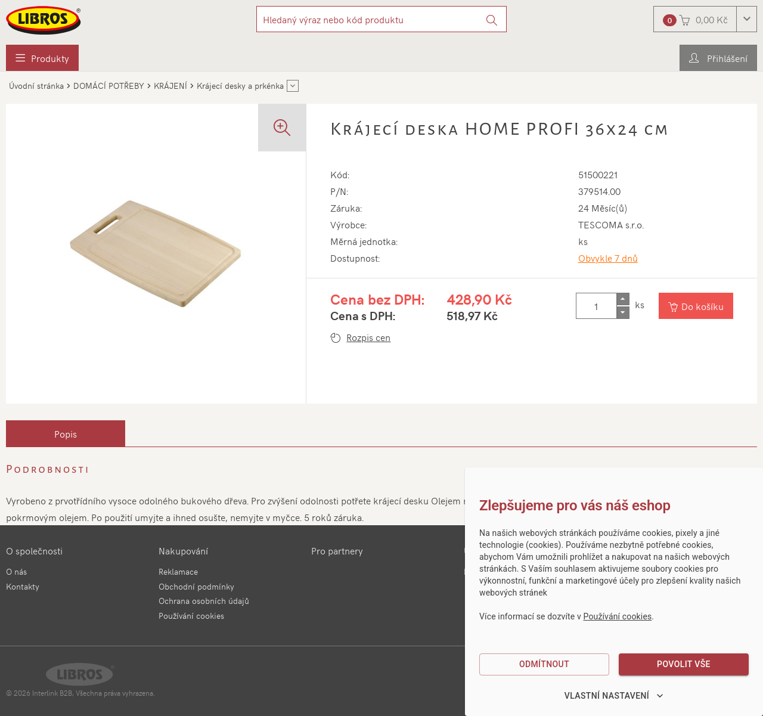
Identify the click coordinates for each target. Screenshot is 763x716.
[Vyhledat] (492, 19)
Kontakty (22, 586)
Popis (65, 433)
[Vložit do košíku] (696, 306)
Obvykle (608, 257)
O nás (16, 571)
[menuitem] (42, 58)
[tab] (65, 433)
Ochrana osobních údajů (204, 600)
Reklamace (178, 571)
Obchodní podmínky (196, 586)
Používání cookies (191, 615)
